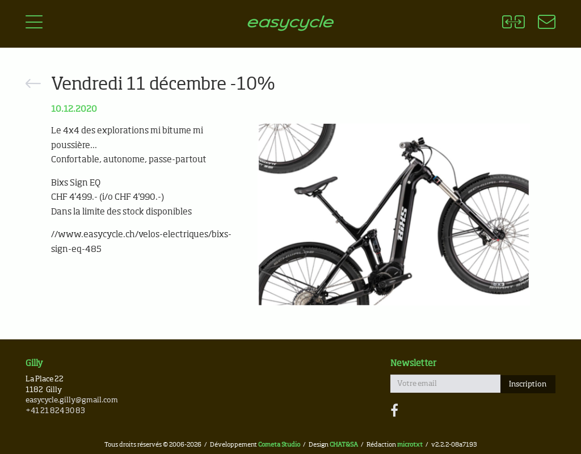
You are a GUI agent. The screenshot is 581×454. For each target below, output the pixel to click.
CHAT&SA (344, 445)
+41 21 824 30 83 (55, 411)
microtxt (410, 445)
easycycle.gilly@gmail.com (72, 400)
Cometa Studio (279, 445)
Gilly (34, 363)
